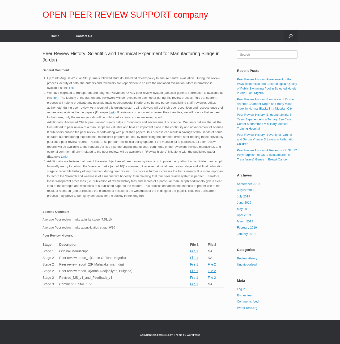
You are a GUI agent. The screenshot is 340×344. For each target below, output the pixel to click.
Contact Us (84, 36)
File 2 (212, 264)
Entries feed (245, 295)
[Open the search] (291, 36)
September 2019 (248, 184)
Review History (247, 258)
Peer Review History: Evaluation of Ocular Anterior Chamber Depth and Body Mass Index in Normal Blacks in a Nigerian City (265, 104)
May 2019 (243, 209)
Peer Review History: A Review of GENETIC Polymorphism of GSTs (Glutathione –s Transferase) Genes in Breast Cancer (267, 154)
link (71, 88)
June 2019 (244, 202)
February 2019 (247, 227)
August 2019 (245, 190)
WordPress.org (247, 308)
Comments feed (248, 301)
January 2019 (246, 234)
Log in (241, 289)
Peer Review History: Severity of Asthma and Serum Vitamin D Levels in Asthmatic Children (265, 139)
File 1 (194, 251)
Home (55, 36)
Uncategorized (247, 264)
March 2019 (245, 221)
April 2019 (244, 215)
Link (112, 112)
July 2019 (243, 196)
